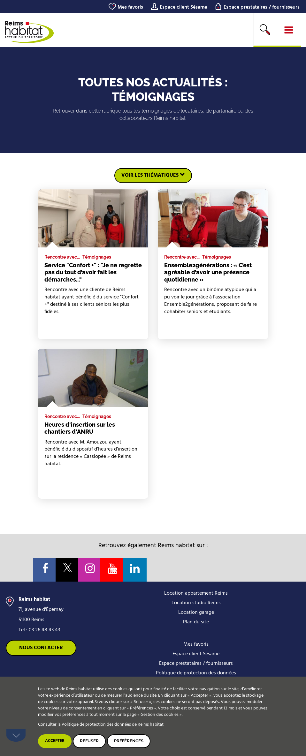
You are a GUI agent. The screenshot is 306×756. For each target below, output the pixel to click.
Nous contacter (41, 648)
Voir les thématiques (153, 175)
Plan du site (196, 622)
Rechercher (265, 29)
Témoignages (96, 257)
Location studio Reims (196, 603)
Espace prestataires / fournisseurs (262, 7)
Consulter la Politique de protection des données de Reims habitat (101, 724)
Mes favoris (130, 7)
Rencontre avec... (62, 257)
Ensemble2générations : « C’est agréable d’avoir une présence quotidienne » (208, 272)
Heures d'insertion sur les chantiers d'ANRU (79, 428)
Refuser (89, 740)
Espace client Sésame (183, 7)
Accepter (55, 741)
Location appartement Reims (196, 593)
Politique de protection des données (196, 673)
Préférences (128, 740)
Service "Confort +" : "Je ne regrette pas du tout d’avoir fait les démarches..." (93, 272)
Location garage (196, 612)
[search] (264, 30)
